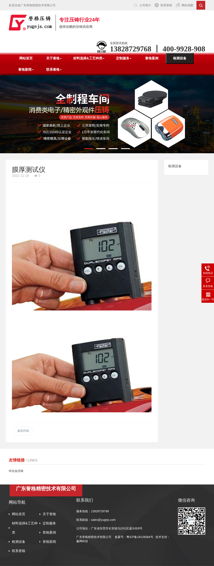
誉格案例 (151, 58)
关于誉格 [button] (54, 58)
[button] (88, 148)
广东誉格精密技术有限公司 (93, 537)
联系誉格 (166, 5)
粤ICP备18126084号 (140, 537)
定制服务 (49, 523)
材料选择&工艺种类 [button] (88, 58)
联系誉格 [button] (54, 69)
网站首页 (26, 58)
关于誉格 (49, 514)
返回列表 (23, 430)
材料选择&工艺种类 (25, 527)
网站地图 (187, 5)
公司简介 (145, 5)
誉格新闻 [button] (26, 69)
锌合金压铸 (16, 471)
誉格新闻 (49, 541)
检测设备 (179, 58)
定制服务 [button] (123, 58)
